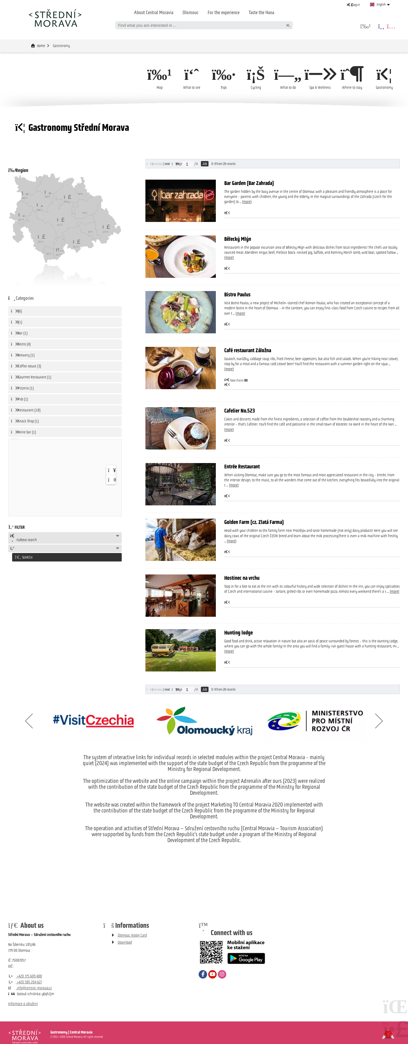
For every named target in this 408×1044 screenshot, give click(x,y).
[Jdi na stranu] (188, 164)
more (246, 202)
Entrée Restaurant (242, 466)
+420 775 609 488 (25, 976)
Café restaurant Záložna (247, 350)
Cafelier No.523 (239, 411)
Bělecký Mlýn (237, 238)
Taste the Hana (261, 12)
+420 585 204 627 (25, 982)
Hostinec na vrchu (242, 578)
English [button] (381, 4)
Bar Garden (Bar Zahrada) (249, 183)
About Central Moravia (153, 12)
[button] (353, 4)
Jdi (204, 164)
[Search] (288, 25)
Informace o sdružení (23, 1003)
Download (125, 942)
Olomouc (190, 12)
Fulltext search (23, 538)
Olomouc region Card (132, 935)
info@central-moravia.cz (30, 988)
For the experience (224, 12)
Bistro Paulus (237, 294)
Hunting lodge (238, 632)
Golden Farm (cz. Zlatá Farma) (254, 522)
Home (55, 17)
